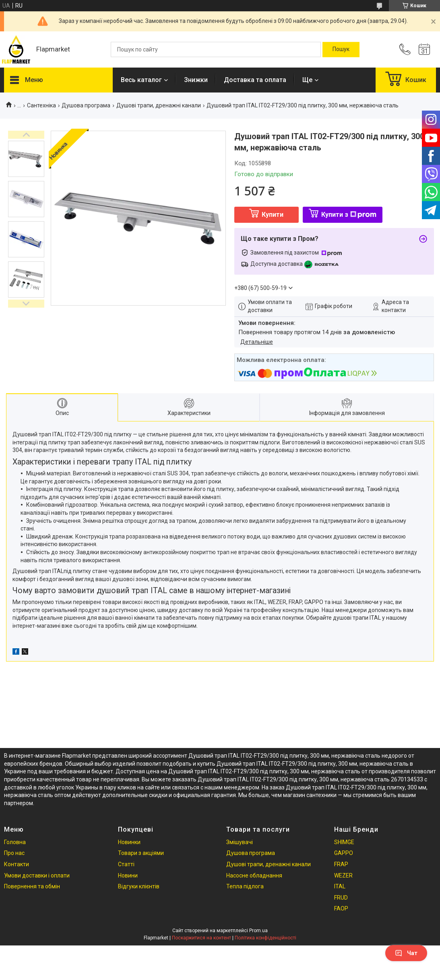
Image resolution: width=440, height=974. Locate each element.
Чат (406, 953)
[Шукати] (340, 49)
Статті (126, 864)
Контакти (16, 864)
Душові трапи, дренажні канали (158, 105)
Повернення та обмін (32, 886)
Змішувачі (239, 842)
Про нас (14, 853)
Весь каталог (141, 80)
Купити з (348, 214)
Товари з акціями (141, 853)
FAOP (341, 908)
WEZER (343, 875)
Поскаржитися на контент (201, 938)
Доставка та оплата (255, 80)
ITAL (339, 886)
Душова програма (86, 105)
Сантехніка (41, 105)
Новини (128, 875)
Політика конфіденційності (265, 938)
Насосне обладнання (254, 875)
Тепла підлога (245, 886)
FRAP (341, 864)
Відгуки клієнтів (138, 886)
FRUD (341, 897)
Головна (15, 842)
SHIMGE (344, 842)
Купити (272, 214)
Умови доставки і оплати (37, 875)
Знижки (196, 80)
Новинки (129, 842)
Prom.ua (258, 930)
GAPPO (343, 853)
